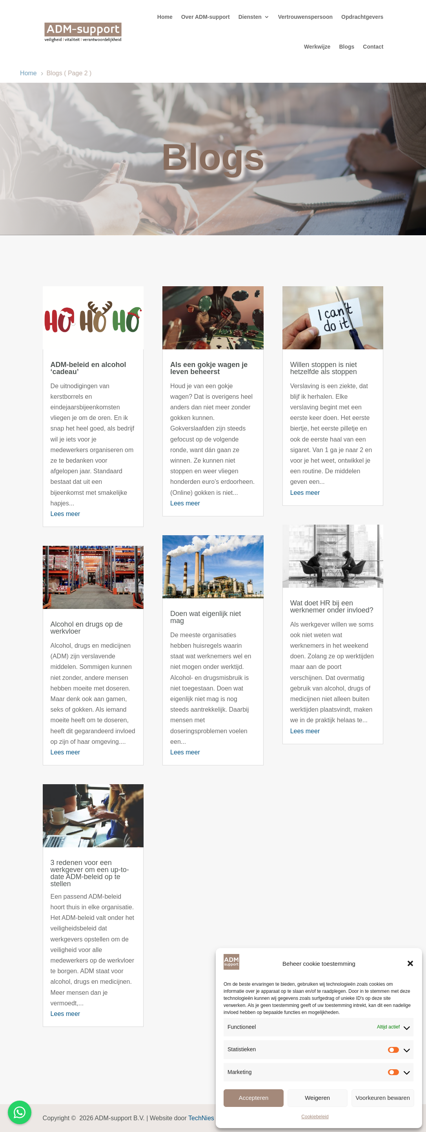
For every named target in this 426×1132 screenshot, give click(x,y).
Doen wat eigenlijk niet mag (205, 617)
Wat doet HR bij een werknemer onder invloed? (331, 606)
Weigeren (317, 1097)
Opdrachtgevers (362, 17)
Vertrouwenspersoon (305, 17)
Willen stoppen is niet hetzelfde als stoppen (323, 368)
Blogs (346, 47)
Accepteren (253, 1097)
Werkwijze (317, 47)
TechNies (201, 1118)
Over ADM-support (205, 17)
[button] (410, 963)
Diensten (250, 17)
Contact (373, 47)
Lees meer (65, 514)
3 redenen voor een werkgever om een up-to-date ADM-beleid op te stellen (90, 873)
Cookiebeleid (314, 1116)
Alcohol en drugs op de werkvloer (87, 627)
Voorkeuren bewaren (383, 1097)
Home (165, 17)
